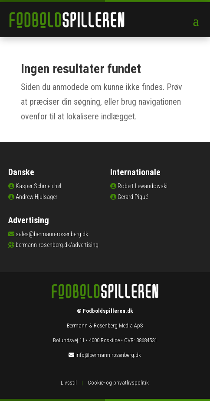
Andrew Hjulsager (36, 196)
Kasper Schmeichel (38, 186)
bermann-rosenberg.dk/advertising (57, 244)
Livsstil (69, 382)
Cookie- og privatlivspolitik (118, 382)
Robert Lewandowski (142, 186)
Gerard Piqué (133, 196)
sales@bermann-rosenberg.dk (52, 234)
